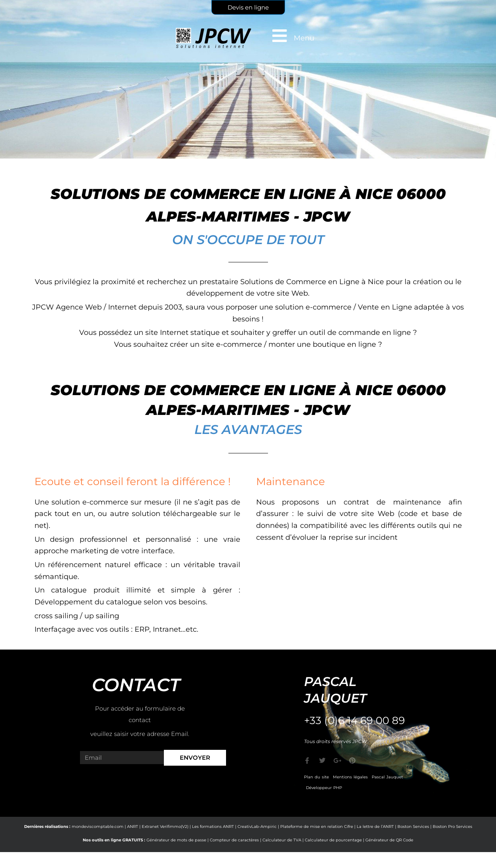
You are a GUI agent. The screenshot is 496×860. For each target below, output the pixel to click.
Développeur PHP (324, 787)
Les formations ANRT (213, 826)
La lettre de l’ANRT (375, 826)
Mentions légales (350, 777)
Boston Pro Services (452, 826)
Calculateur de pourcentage (333, 840)
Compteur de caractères (234, 840)
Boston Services (413, 826)
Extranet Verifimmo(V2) (165, 826)
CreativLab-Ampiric (257, 826)
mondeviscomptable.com (98, 826)
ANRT (132, 826)
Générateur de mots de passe (176, 840)
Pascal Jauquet (387, 777)
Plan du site (316, 777)
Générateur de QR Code (389, 840)
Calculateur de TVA (281, 840)
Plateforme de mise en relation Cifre (316, 826)
